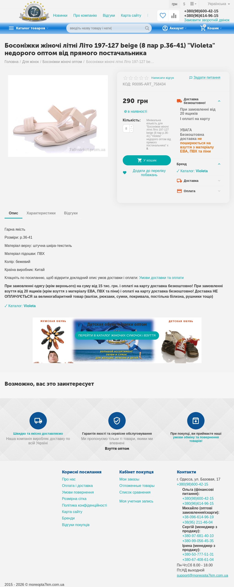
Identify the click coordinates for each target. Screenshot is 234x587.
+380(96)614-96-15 (202, 16)
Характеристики (42, 213)
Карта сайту (131, 15)
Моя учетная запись (136, 501)
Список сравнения (134, 492)
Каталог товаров (33, 28)
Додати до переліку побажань (144, 173)
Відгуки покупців (76, 525)
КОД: (127, 84)
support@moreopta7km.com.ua (202, 575)
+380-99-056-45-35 (198, 541)
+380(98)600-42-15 (202, 11)
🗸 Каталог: (192, 171)
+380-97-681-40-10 (198, 536)
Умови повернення (78, 492)
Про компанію (85, 15)
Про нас (69, 479)
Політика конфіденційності (84, 505)
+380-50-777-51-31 (198, 554)
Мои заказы (129, 479)
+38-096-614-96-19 (198, 517)
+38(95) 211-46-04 (197, 522)
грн (174, 4)
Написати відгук (162, 77)
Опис (14, 213)
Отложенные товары (136, 486)
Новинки (60, 15)
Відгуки (109, 15)
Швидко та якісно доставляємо (38, 433)
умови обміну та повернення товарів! (196, 439)
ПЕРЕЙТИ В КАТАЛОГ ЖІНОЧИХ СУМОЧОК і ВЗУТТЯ (117, 335)
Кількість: (132, 120)
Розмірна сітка (74, 499)
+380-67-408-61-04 (198, 560)
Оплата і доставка (77, 486)
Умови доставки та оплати (161, 278)
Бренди (68, 518)
